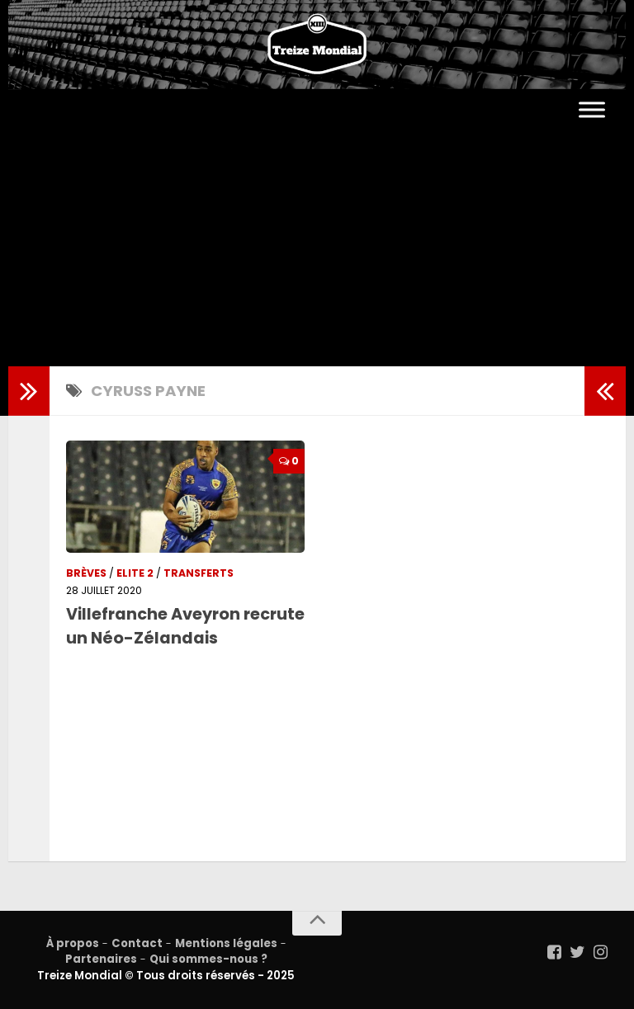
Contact (137, 943)
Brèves (86, 573)
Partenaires (101, 959)
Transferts (198, 573)
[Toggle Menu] (592, 110)
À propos (72, 943)
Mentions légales (226, 943)
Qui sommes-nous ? (208, 959)
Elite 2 (135, 573)
